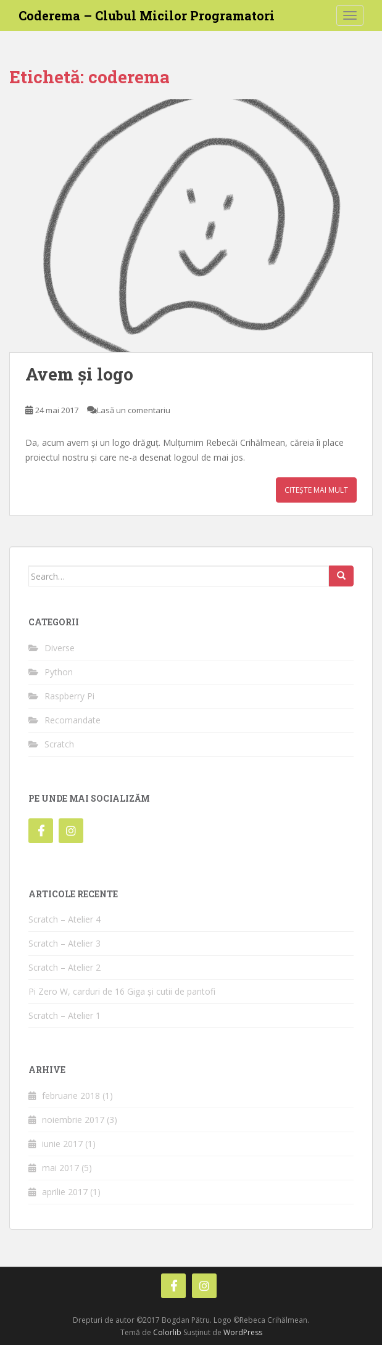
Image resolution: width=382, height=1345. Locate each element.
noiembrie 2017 (73, 1119)
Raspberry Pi (69, 696)
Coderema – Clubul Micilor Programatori (147, 15)
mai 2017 (60, 1168)
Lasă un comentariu (133, 410)
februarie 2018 (71, 1095)
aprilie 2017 (65, 1192)
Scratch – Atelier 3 (64, 943)
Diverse (59, 648)
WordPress (242, 1332)
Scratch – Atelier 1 (64, 1015)
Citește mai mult (316, 490)
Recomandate (72, 720)
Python (58, 672)
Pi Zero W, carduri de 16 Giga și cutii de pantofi (121, 991)
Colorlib (167, 1332)
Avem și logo (79, 374)
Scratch (59, 744)
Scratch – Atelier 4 (64, 919)
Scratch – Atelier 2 (64, 967)
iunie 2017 (62, 1144)
